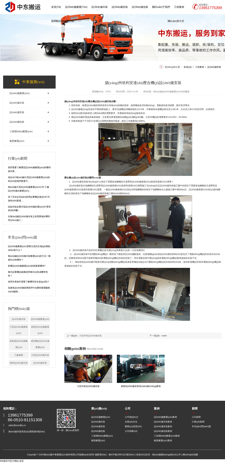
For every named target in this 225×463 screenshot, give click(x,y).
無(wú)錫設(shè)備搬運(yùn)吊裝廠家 (171, 91)
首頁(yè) (56, 7)
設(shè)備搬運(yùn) (76, 7)
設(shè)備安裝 (120, 7)
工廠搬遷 (18, 355)
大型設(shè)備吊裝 (40, 355)
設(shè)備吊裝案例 (163, 421)
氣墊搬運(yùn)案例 (163, 440)
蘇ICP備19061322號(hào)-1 (122, 454)
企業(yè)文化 (131, 421)
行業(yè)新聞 (198, 421)
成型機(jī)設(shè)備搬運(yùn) (40, 344)
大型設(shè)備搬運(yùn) (19, 330)
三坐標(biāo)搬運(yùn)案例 (167, 436)
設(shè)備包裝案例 (163, 431)
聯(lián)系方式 (176, 21)
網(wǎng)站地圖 (190, 454)
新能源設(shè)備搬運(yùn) (19, 344)
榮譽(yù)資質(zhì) (133, 426)
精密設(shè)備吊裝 (19, 363)
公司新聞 (196, 417)
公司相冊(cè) (131, 431)
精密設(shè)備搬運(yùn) (40, 330)
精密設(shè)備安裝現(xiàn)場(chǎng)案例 (141, 386)
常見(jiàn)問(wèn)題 (201, 426)
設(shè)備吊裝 (99, 7)
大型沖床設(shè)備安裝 (90, 335)
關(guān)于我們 (161, 7)
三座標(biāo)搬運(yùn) (21, 131)
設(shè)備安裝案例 (163, 426)
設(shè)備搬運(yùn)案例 (165, 417)
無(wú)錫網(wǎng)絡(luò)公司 (166, 454)
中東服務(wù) (33, 82)
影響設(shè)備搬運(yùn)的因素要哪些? (26, 266)
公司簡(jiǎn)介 (131, 417)
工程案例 (179, 7)
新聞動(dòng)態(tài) (62, 21)
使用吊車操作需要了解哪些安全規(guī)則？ (29, 281)
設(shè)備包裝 (140, 7)
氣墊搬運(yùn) (17, 141)
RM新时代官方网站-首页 (12, 461)
